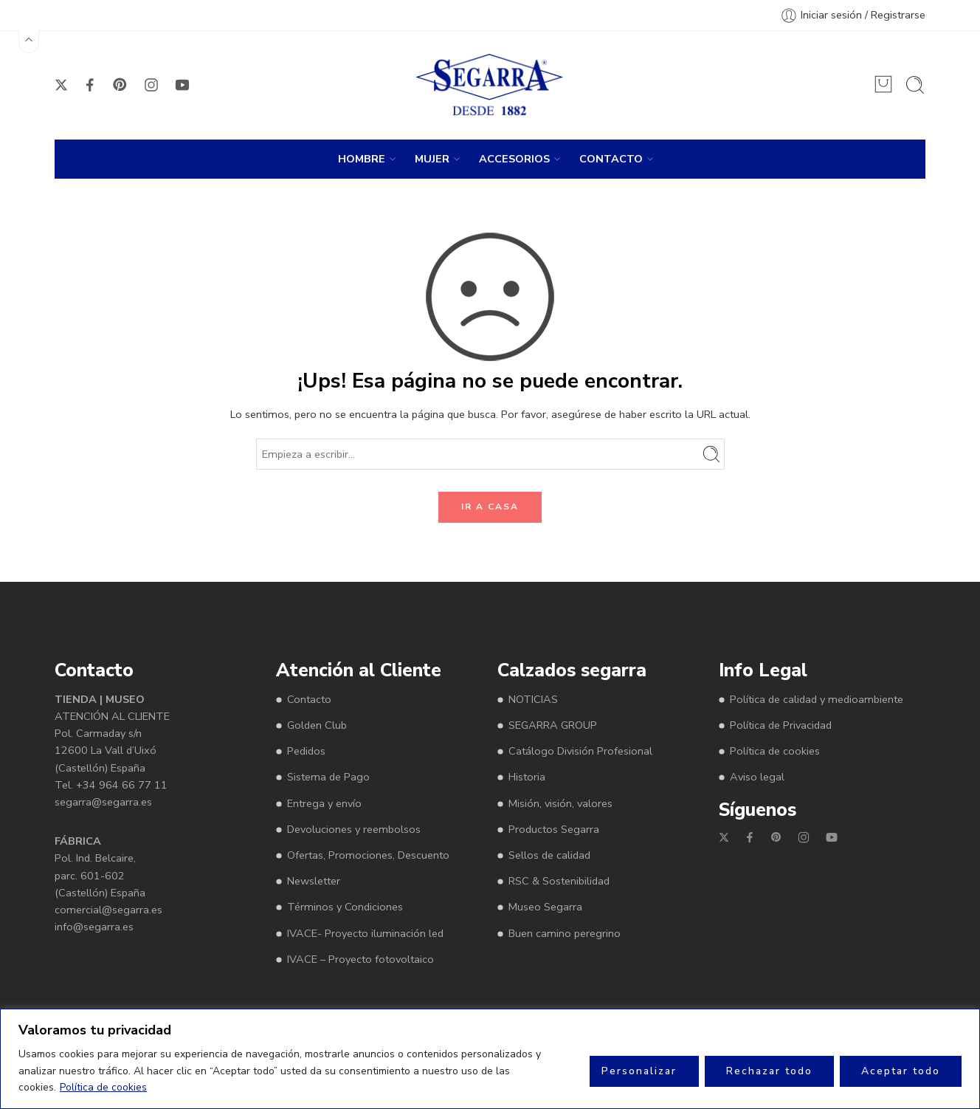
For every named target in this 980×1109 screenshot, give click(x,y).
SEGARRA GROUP (552, 725)
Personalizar (639, 1071)
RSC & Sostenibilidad (559, 880)
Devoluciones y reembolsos (354, 829)
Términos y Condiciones (345, 906)
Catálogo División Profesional (580, 751)
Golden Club (317, 725)
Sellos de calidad (549, 855)
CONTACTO (611, 159)
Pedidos (306, 751)
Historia (526, 776)
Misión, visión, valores (560, 803)
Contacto (309, 699)
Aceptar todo (900, 1071)
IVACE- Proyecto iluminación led (365, 933)
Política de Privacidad (781, 725)
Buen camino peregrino (564, 933)
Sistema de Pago (328, 776)
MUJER (432, 159)
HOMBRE (361, 159)
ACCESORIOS (514, 159)
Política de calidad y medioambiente (816, 699)
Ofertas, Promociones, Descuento (368, 855)
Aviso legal (757, 776)
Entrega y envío (324, 803)
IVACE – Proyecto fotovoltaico (360, 959)
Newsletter (313, 880)
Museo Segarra (545, 906)
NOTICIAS (533, 699)
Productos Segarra (553, 829)
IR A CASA (490, 506)
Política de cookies (103, 1087)
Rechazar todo (769, 1071)
